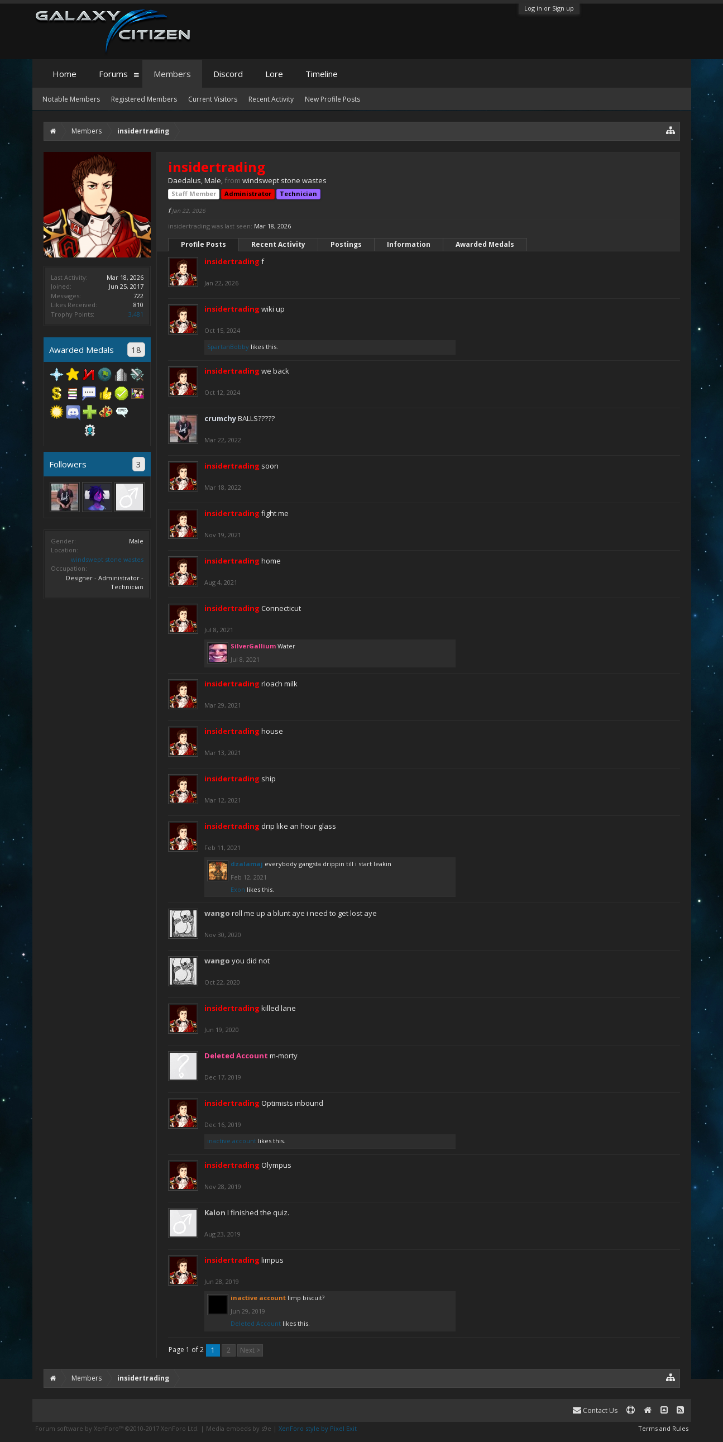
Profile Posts (203, 244)
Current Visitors (212, 99)
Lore (274, 73)
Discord (228, 73)
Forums (113, 73)
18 (136, 349)
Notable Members (71, 99)
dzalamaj (247, 864)
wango (217, 913)
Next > (250, 1350)
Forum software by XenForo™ (117, 1428)
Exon (238, 889)
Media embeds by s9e (238, 1428)
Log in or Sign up (549, 8)
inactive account (231, 1141)
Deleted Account (256, 1323)
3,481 (135, 314)
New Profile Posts (332, 99)
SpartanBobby (228, 346)
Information (408, 244)
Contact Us (595, 1410)
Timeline (321, 73)
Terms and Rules (663, 1428)
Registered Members (144, 99)
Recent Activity (278, 244)
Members (172, 73)
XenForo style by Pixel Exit (318, 1428)
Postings (346, 244)
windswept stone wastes (107, 559)
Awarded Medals (485, 244)
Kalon (215, 1212)
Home (64, 73)
